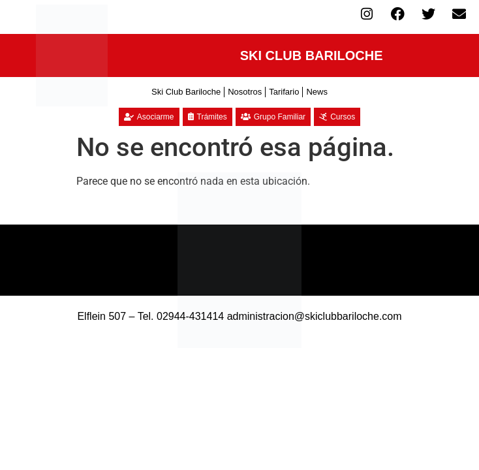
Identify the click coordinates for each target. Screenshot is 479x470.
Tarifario (284, 92)
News (317, 92)
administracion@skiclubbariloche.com (314, 316)
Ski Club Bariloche (186, 92)
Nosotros (245, 92)
